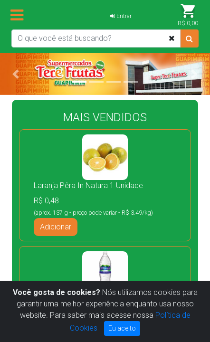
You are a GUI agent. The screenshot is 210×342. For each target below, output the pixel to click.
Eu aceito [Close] (122, 328)
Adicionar (55, 226)
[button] (15, 74)
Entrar (121, 16)
